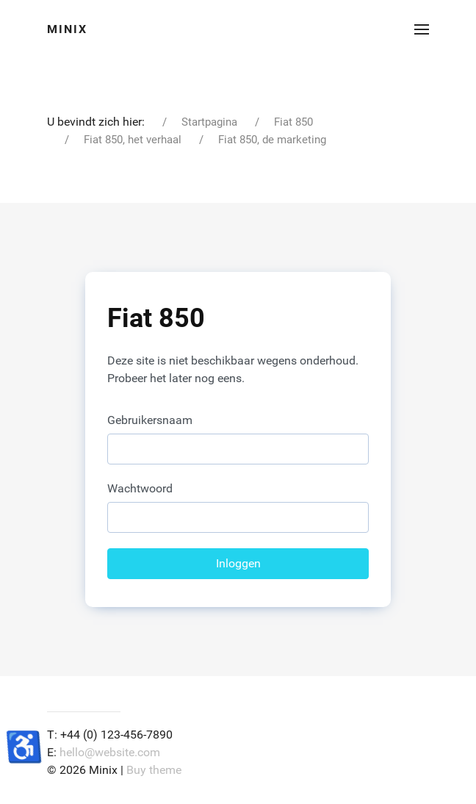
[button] (421, 29)
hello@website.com (110, 752)
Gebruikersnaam (149, 420)
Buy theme (153, 770)
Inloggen (238, 563)
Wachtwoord (140, 488)
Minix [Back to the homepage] (67, 29)
